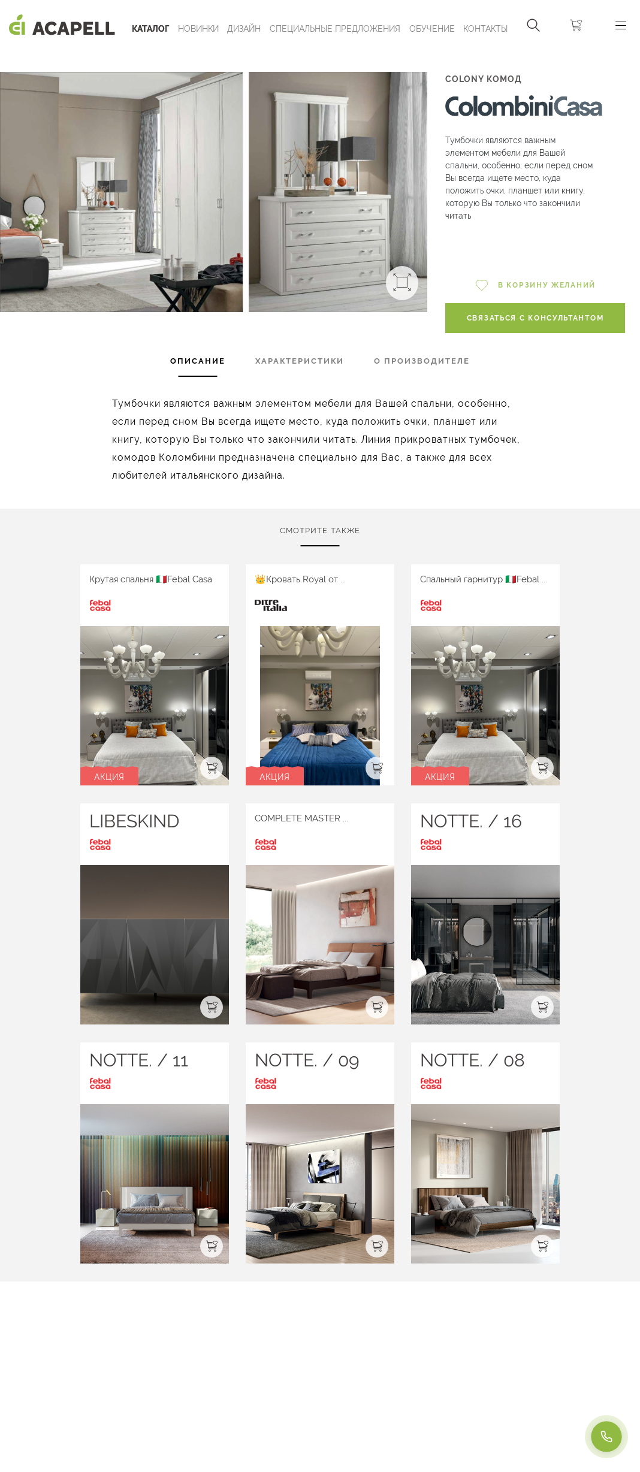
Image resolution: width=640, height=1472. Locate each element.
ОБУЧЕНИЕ (432, 29)
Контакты (485, 29)
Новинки (198, 29)
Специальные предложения (335, 29)
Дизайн (244, 29)
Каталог (150, 29)
